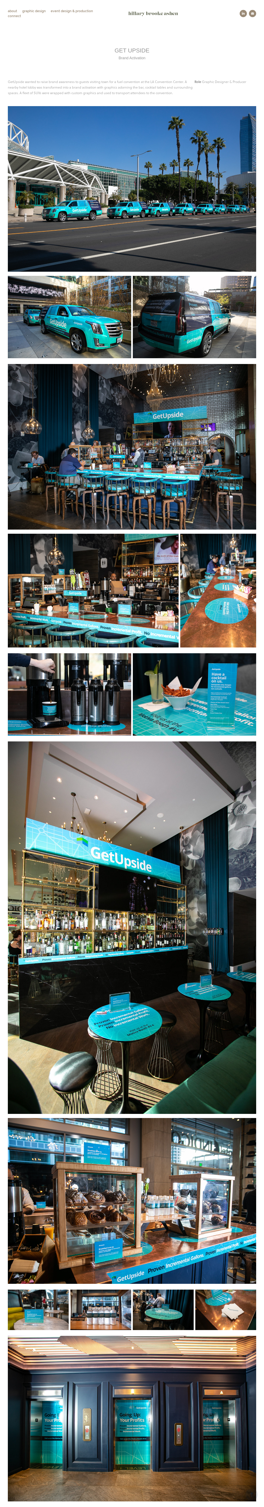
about (12, 11)
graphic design (34, 11)
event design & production (72, 11)
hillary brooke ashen (153, 14)
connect (14, 16)
